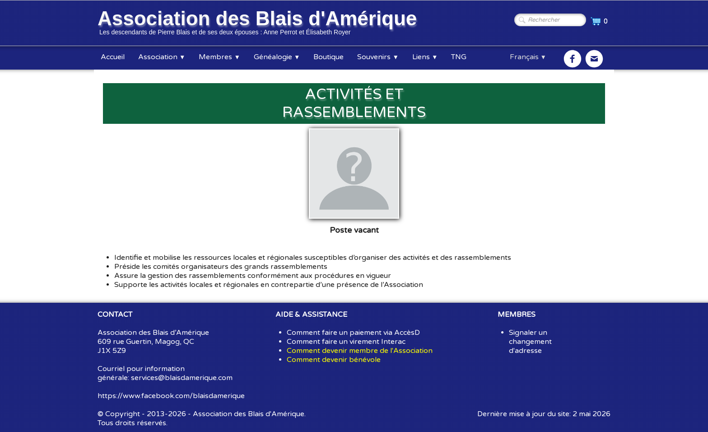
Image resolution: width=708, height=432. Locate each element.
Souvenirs (377, 56)
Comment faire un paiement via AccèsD (353, 332)
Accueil (113, 56)
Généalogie (277, 56)
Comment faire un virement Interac (346, 341)
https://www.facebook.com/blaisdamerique (171, 395)
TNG (458, 56)
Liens (425, 56)
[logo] (259, 24)
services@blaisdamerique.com (182, 377)
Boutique (328, 56)
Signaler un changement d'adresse (530, 341)
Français (528, 56)
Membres (219, 56)
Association (161, 56)
